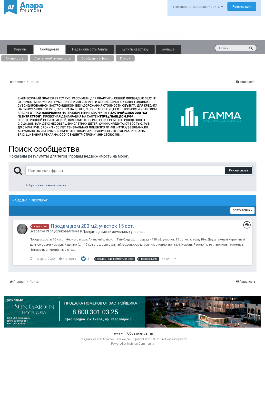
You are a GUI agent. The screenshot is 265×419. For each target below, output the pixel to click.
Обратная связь (140, 333)
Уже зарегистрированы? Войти (198, 7)
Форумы (20, 49)
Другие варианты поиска (46, 185)
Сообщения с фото (95, 58)
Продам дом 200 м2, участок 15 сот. (92, 226)
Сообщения (49, 49)
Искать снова (238, 170)
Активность (15, 58)
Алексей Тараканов (116, 339)
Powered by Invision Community (132, 343)
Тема (117, 333)
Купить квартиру (135, 49)
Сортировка (242, 210)
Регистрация (242, 6)
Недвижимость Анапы (90, 49)
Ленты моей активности (52, 58)
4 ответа (67, 258)
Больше (168, 49)
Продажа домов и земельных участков (114, 232)
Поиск (125, 58)
